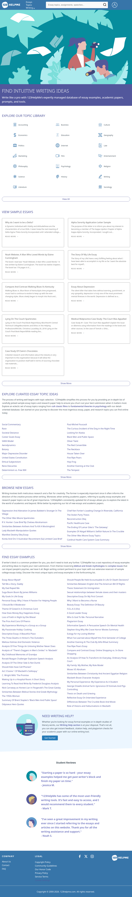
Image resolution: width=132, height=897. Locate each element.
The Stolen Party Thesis (78, 514)
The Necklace (73, 449)
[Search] (105, 5)
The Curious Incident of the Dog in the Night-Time (91, 428)
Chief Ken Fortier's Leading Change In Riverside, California (95, 510)
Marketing (22, 156)
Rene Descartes (9, 466)
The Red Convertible (76, 445)
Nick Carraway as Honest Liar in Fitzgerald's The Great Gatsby (31, 687)
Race (4, 428)
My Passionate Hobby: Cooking (17, 629)
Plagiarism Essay (75, 621)
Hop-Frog (71, 461)
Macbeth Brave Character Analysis (83, 677)
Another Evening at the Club (80, 466)
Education (65, 135)
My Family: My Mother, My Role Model (85, 665)
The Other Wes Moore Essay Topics (83, 535)
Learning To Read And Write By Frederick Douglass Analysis (30, 683)
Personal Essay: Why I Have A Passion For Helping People (29, 600)
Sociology (108, 187)
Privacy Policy (41, 873)
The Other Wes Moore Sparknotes (18, 518)
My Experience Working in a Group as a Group (24, 625)
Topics (29, 5)
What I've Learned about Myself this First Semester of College (96, 637)
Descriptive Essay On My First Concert (85, 596)
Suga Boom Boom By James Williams (19, 592)
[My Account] (115, 4)
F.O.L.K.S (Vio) (73, 608)
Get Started (49, 737)
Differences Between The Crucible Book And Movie (91, 701)
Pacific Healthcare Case (78, 523)
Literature (22, 187)
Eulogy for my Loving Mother (81, 633)
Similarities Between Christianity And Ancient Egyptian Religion (97, 673)
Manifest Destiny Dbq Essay (15, 534)
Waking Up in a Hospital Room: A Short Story (23, 679)
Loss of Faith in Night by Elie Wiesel (19, 617)
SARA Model (8, 441)
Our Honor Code (43, 869)
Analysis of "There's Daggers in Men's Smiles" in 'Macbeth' (29, 650)
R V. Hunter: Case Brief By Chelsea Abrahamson (24, 522)
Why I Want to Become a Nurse (82, 600)
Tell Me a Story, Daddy (12, 584)
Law (105, 145)
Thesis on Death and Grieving (81, 693)
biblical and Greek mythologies (89, 565)
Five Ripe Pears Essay (77, 646)
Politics (21, 145)
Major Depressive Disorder (14, 453)
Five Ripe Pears (74, 457)
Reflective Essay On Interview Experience (86, 697)
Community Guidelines (46, 865)
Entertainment (110, 156)
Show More (66, 383)
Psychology (66, 166)
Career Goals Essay (11, 436)
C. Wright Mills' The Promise (15, 675)
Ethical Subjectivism (11, 461)
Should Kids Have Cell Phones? (16, 667)
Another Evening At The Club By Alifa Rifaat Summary (92, 642)
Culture (107, 125)
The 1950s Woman (11, 696)
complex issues (115, 565)
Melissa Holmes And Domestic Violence (21, 642)
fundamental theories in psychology (89, 406)
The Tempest (73, 470)
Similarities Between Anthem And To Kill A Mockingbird (28, 526)
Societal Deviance (10, 432)
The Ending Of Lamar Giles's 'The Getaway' (87, 527)
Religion (107, 166)
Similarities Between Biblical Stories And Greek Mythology (29, 691)
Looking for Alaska (76, 432)
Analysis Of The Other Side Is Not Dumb (21, 662)
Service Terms (41, 876)
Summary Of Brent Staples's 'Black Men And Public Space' (29, 700)
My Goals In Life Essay (12, 596)
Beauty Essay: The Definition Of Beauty (85, 604)
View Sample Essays (17, 212)
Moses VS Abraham (76, 669)
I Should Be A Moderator (14, 604)
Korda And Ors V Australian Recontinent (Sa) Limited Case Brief (32, 538)
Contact (5, 865)
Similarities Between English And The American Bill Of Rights (96, 584)
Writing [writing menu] (29, 7)
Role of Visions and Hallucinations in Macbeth (89, 706)
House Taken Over (76, 453)
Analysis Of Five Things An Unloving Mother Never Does (28, 646)
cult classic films (60, 406)
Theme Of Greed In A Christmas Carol (20, 608)
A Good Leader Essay (77, 613)
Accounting (23, 125)
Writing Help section (70, 725)
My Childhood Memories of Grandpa (19, 654)
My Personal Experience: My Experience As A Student (92, 681)
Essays (29, 2)
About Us (6, 861)
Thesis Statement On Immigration (83, 588)
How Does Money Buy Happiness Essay (20, 613)
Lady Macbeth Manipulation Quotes (19, 530)
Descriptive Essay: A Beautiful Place (19, 633)
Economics (22, 135)
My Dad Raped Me (10, 588)
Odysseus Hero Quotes (13, 704)
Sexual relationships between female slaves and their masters (96, 592)
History (64, 176)
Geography (108, 135)
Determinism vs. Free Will (14, 470)
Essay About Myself (11, 579)
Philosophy (23, 166)
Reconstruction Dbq (76, 519)
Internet (64, 145)
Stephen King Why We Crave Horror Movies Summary (92, 629)
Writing (107, 176)
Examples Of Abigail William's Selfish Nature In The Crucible (95, 531)
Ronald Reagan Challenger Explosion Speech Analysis (27, 658)
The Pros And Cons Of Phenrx (16, 621)
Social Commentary (11, 424)
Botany (5, 449)
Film (63, 156)
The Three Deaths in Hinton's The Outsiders (23, 637)
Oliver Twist (72, 441)
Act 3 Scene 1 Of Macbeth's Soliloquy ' (20, 671)
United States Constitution (14, 457)
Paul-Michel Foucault (77, 424)
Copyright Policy (43, 862)
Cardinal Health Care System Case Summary (88, 539)
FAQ (4, 868)
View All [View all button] (66, 199)
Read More (10, 236)
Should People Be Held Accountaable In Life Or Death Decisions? (98, 579)
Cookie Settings (42, 880)
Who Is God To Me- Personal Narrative (85, 617)
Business (64, 125)
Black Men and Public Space (80, 436)
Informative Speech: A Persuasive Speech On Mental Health (95, 625)
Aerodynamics (9, 445)
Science (21, 176)
